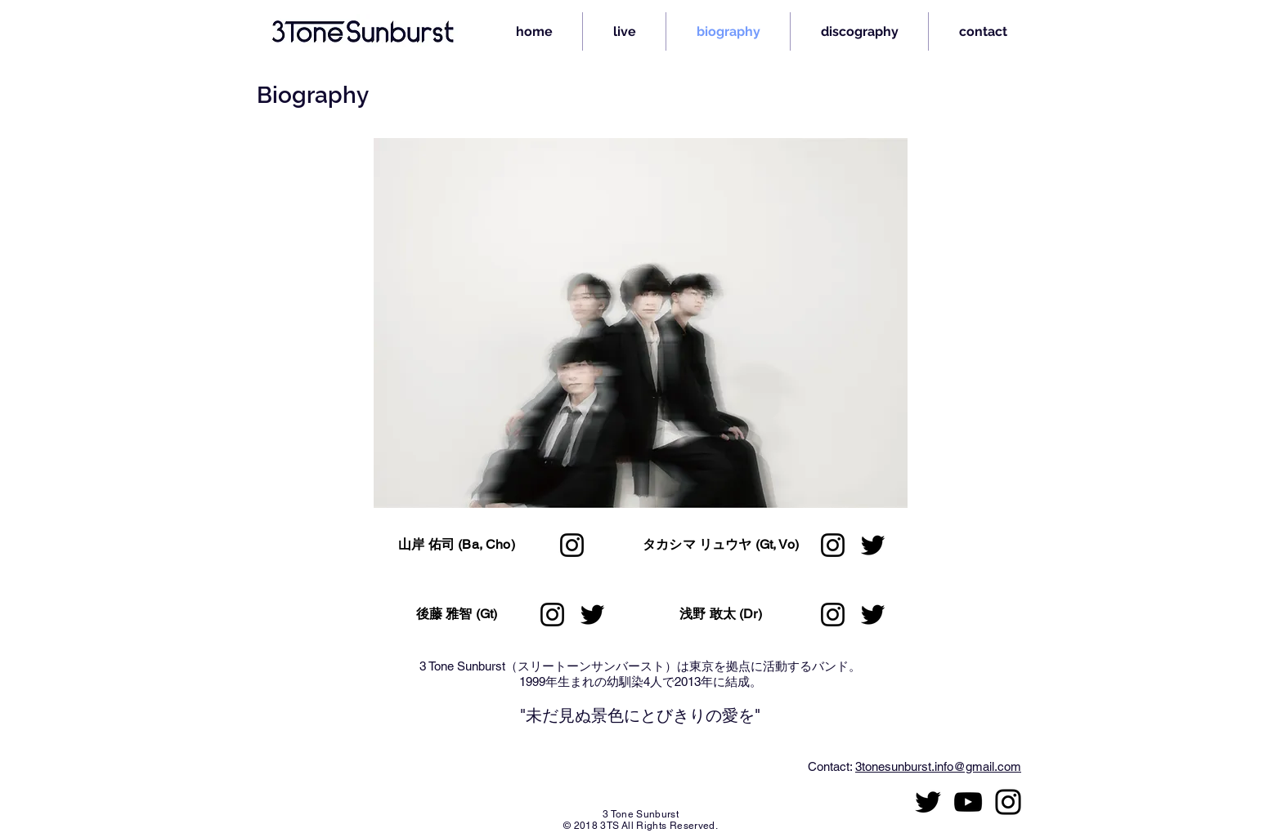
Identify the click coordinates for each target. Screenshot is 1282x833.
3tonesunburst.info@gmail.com (938, 766)
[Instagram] (572, 545)
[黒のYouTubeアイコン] (968, 802)
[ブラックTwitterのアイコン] (928, 802)
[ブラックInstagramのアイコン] (1008, 802)
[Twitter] (592, 614)
